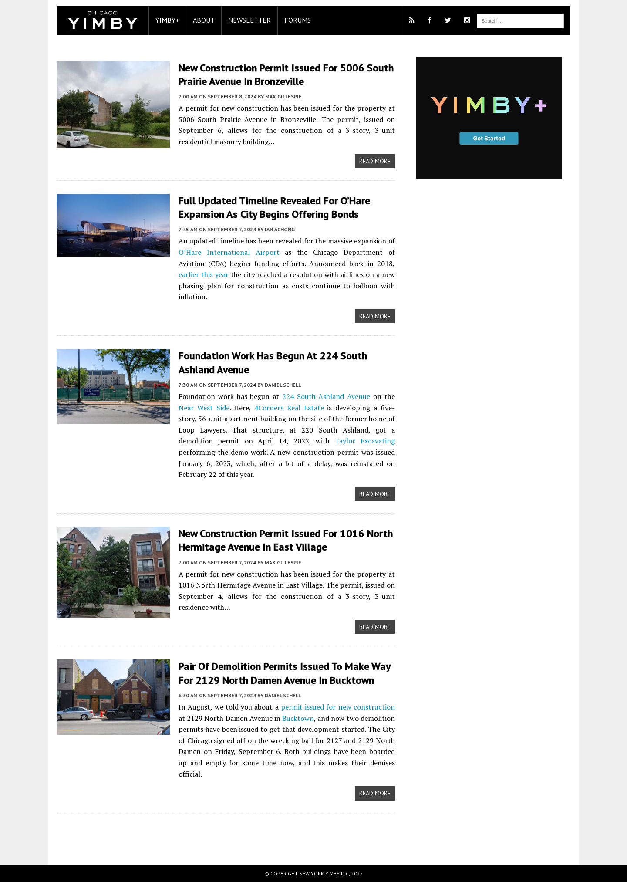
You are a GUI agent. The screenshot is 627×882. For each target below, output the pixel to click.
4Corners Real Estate (289, 407)
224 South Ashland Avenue (326, 396)
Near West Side (204, 407)
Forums (297, 20)
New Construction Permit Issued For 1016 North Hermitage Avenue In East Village (286, 540)
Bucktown (298, 718)
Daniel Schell (283, 385)
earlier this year (204, 274)
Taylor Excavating (364, 441)
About (204, 20)
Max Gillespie (283, 96)
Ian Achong (280, 229)
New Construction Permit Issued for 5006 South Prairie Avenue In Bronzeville (286, 74)
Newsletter (249, 20)
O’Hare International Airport (229, 252)
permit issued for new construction (338, 707)
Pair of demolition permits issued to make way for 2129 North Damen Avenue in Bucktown (284, 672)
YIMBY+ (167, 20)
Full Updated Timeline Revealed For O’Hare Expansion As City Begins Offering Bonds (274, 207)
